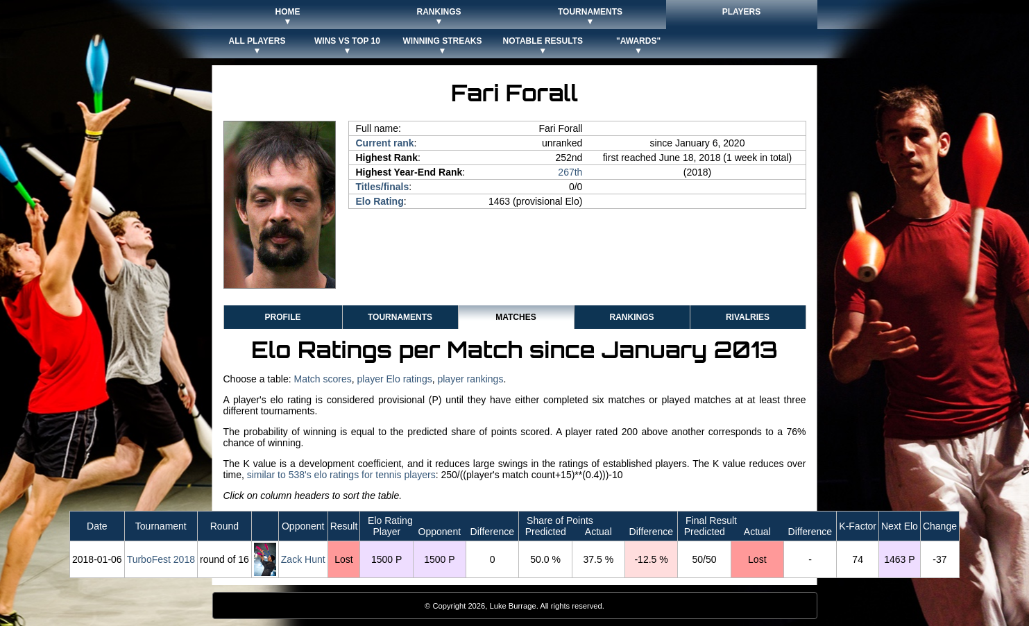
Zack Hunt (303, 559)
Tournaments (400, 317)
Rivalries (747, 317)
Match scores (322, 378)
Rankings (631, 317)
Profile (282, 317)
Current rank (385, 143)
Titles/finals (382, 186)
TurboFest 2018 (161, 559)
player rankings (470, 378)
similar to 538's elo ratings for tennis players (341, 474)
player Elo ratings (394, 378)
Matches (515, 317)
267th (570, 172)
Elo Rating (380, 201)
